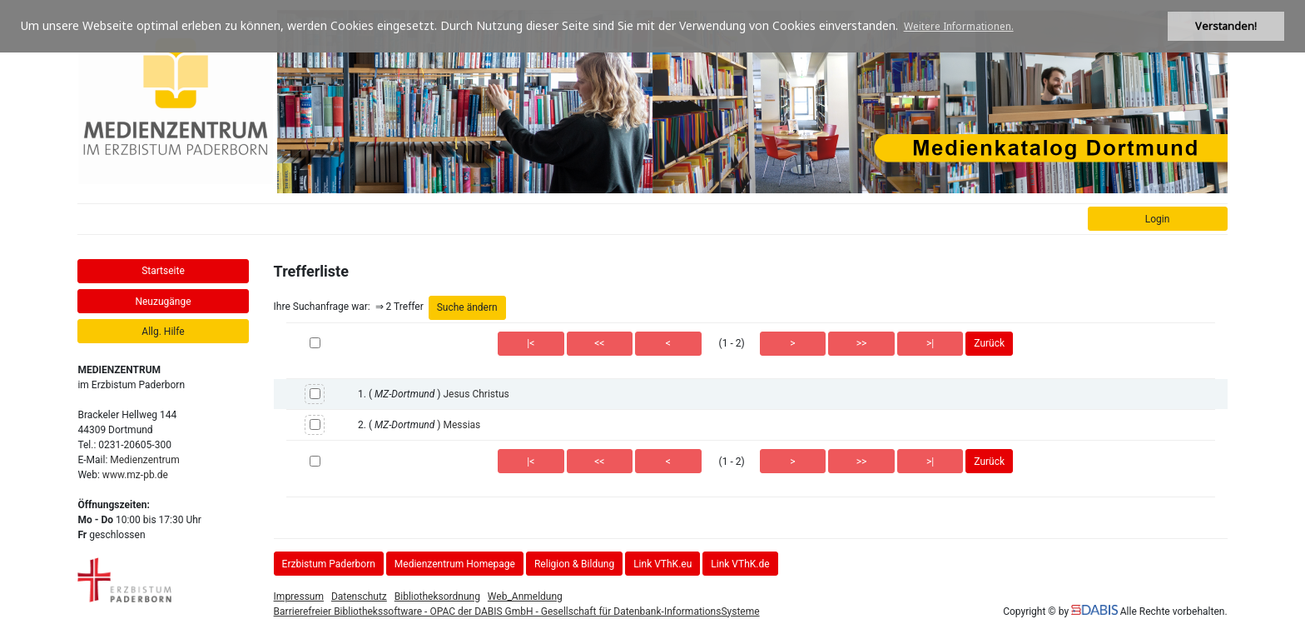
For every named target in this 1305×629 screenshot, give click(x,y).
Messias (461, 425)
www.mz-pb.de (135, 475)
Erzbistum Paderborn (328, 564)
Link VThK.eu (662, 564)
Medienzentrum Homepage (454, 564)
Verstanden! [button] (1226, 26)
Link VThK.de (740, 564)
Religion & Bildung (574, 564)
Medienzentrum (145, 460)
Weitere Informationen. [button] (959, 26)
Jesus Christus (476, 394)
